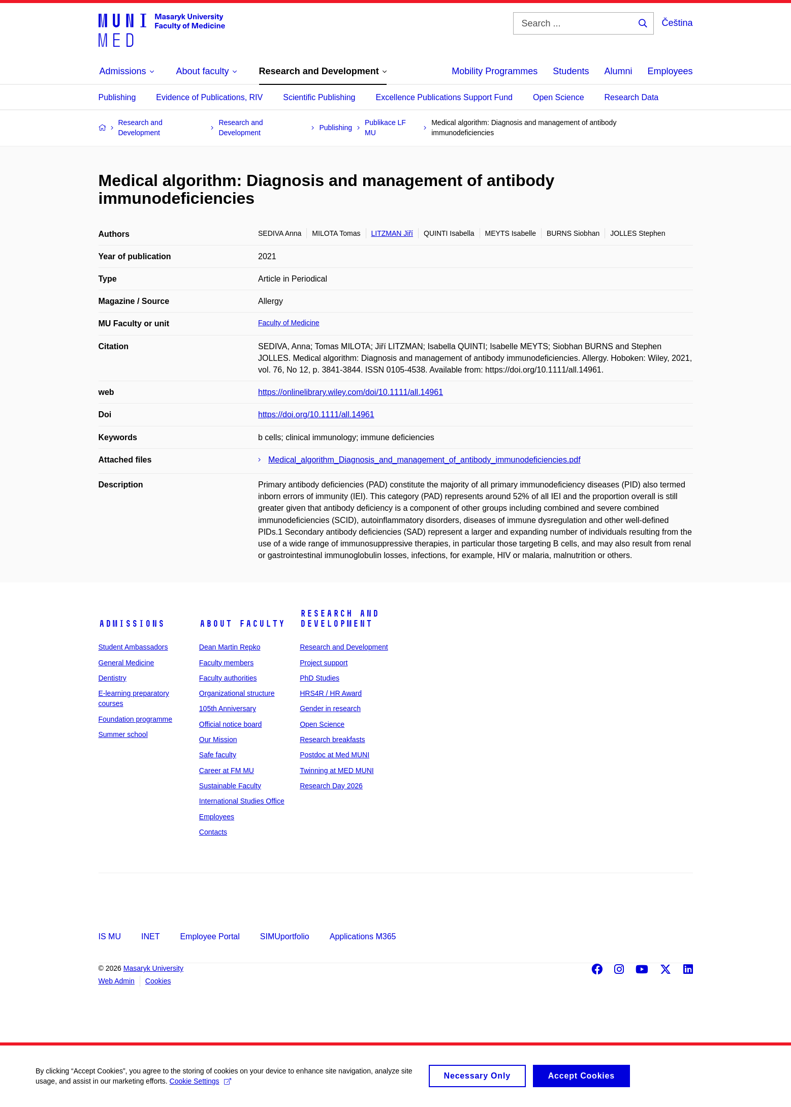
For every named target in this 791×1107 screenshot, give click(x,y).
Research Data (632, 97)
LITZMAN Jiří (392, 233)
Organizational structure (237, 693)
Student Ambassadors (133, 647)
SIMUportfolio (284, 936)
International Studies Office (241, 801)
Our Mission (218, 739)
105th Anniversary (227, 708)
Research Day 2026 (331, 786)
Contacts (213, 832)
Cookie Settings (200, 1082)
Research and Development (339, 618)
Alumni (618, 71)
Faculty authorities (228, 678)
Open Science (558, 97)
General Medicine (126, 663)
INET (150, 936)
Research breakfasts (332, 739)
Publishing (117, 97)
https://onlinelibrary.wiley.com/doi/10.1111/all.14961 (350, 392)
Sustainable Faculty (230, 786)
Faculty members (226, 663)
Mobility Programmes (494, 71)
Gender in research (330, 708)
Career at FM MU (226, 770)
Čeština (676, 23)
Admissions (132, 623)
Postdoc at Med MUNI (334, 755)
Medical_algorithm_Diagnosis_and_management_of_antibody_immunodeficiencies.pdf (424, 459)
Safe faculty (217, 755)
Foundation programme (136, 719)
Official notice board (230, 724)
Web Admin (117, 981)
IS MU (110, 936)
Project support (323, 663)
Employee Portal (209, 936)
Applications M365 (363, 936)
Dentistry (112, 678)
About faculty (242, 623)
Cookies (158, 981)
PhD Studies (319, 678)
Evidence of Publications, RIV (209, 97)
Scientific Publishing (319, 97)
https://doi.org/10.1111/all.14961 (316, 414)
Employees (669, 71)
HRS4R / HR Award (331, 693)
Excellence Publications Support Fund (444, 97)
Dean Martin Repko (230, 647)
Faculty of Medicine (289, 323)
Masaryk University (153, 968)
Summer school (123, 734)
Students (571, 71)
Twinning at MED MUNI (336, 770)
